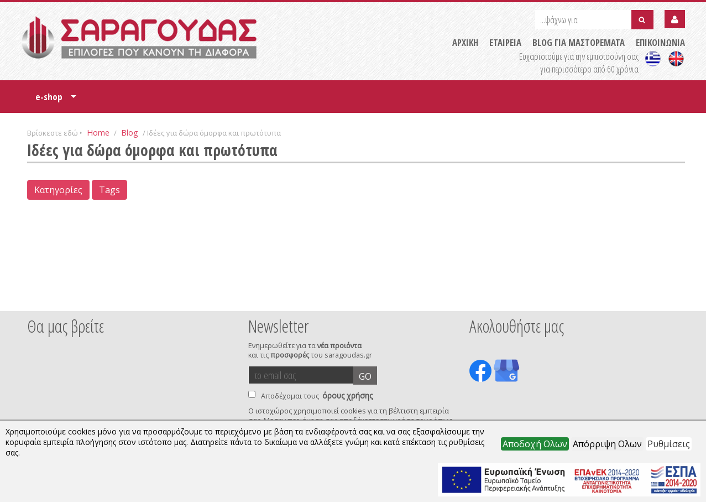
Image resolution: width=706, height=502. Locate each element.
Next (668, 296)
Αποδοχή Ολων (535, 444)
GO (365, 376)
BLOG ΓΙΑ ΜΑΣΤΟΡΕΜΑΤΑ (578, 42)
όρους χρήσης (347, 395)
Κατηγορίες (58, 190)
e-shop (55, 100)
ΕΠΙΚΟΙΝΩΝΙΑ (660, 42)
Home (98, 132)
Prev (33, 296)
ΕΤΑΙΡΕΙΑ (505, 42)
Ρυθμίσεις (668, 444)
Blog (129, 132)
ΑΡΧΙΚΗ (465, 42)
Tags (109, 190)
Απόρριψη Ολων (607, 444)
